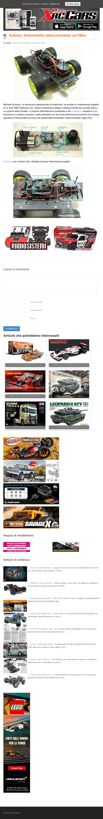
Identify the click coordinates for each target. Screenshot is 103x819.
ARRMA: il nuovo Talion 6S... (42, 583)
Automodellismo (25, 43)
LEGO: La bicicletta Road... (41, 568)
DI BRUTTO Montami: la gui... (42, 629)
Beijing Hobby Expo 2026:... (41, 598)
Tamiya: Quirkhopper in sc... (41, 614)
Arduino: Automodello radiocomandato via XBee (47, 35)
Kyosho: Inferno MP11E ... (40, 659)
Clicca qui (8, 161)
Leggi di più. (54, 4)
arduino (15, 43)
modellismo (77, 111)
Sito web (33, 318)
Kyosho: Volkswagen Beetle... (42, 644)
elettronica (35, 43)
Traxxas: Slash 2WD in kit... (41, 675)
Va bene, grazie (72, 4)
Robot (42, 43)
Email (36, 310)
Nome (36, 302)
